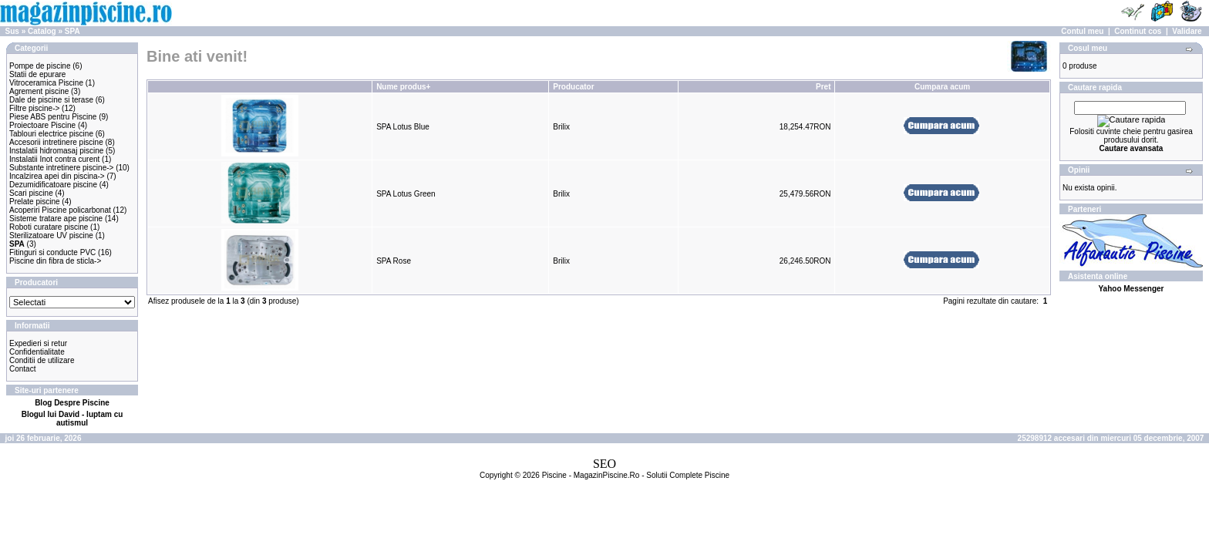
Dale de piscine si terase (51, 100)
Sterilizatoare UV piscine (51, 235)
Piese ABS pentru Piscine (52, 117)
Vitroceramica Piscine (46, 83)
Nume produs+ (403, 86)
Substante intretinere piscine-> (61, 167)
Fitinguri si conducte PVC (52, 252)
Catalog (42, 31)
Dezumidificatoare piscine (53, 184)
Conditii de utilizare (42, 360)
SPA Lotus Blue (402, 127)
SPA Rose (393, 261)
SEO (604, 463)
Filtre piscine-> (34, 108)
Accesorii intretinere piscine (56, 142)
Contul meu (1082, 31)
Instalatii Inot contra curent (54, 159)
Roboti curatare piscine (48, 227)
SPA (72, 31)
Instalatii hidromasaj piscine (56, 150)
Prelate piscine (34, 201)
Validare (1186, 31)
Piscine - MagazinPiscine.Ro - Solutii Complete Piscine (635, 475)
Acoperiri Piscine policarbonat (60, 210)
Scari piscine (31, 193)
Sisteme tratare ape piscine (56, 218)
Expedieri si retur (38, 343)
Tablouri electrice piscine (51, 134)
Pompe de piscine (40, 66)
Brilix (561, 127)
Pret (823, 86)
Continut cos (1137, 31)
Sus (12, 31)
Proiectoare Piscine (42, 125)
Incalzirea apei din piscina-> (57, 176)
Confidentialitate (37, 352)
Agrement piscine (39, 91)
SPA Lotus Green (406, 194)
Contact (22, 369)
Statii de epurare (37, 74)
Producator (573, 86)
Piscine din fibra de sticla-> (55, 261)
